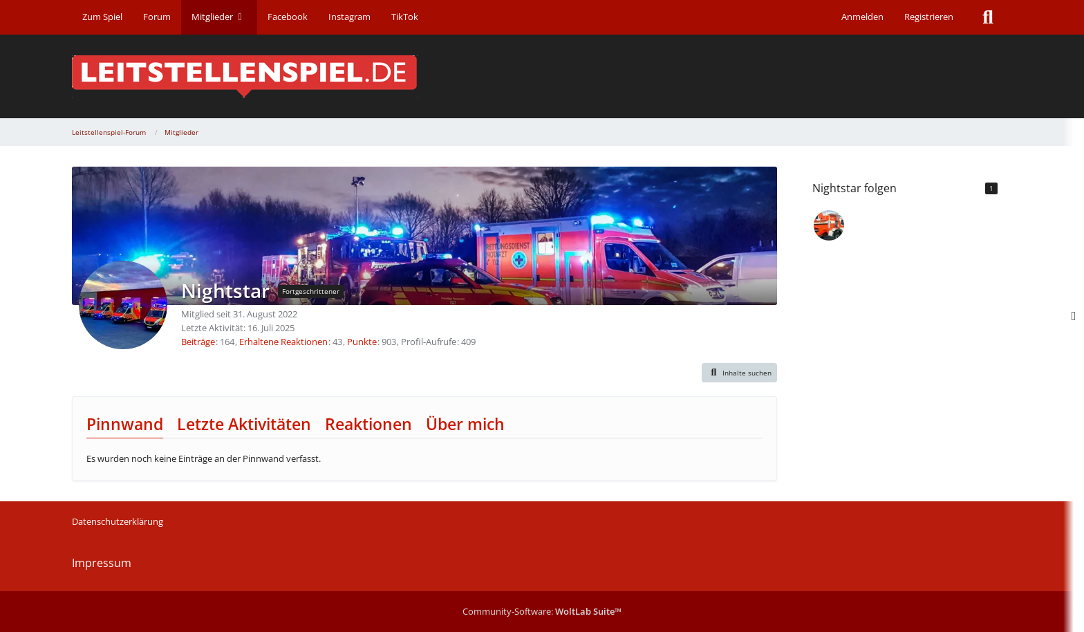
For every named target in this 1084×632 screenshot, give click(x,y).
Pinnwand (124, 424)
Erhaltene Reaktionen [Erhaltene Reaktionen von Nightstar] (283, 341)
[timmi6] (828, 225)
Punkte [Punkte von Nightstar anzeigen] (362, 341)
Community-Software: (542, 611)
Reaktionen (368, 424)
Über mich (465, 424)
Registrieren (928, 16)
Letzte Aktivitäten (244, 424)
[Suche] (988, 17)
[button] (740, 372)
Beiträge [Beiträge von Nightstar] (198, 341)
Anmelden (862, 16)
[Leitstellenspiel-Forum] (542, 76)
